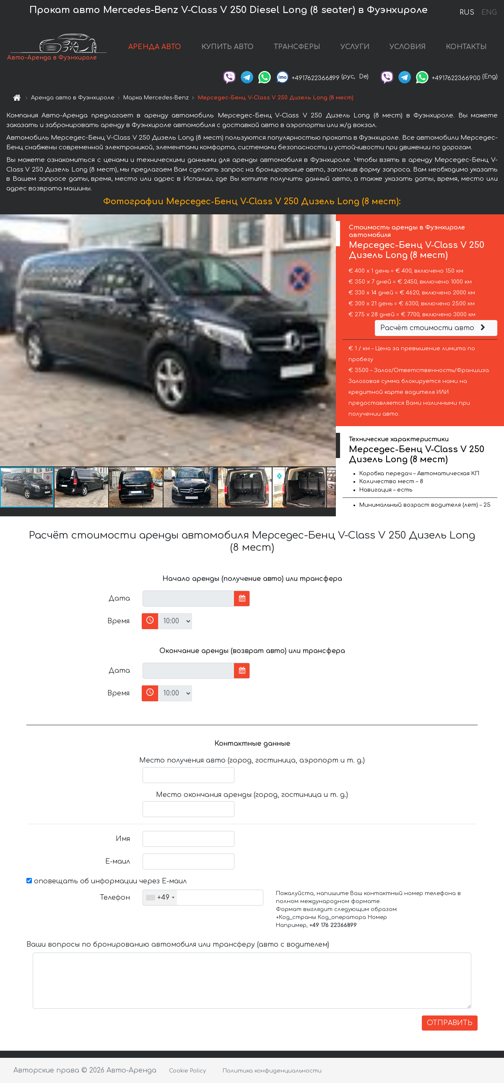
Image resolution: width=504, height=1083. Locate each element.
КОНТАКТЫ (466, 47)
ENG (488, 12)
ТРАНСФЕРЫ (297, 47)
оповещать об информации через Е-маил (106, 881)
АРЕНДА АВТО (154, 47)
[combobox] (160, 897)
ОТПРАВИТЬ (450, 1023)
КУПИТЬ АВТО (227, 47)
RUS (467, 12)
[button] (328, 340)
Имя (123, 839)
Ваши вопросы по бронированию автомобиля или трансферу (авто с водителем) (177, 944)
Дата (119, 598)
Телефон (115, 897)
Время (118, 621)
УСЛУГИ (354, 47)
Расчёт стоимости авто (434, 328)
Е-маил (117, 861)
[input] (188, 599)
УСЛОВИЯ (408, 47)
